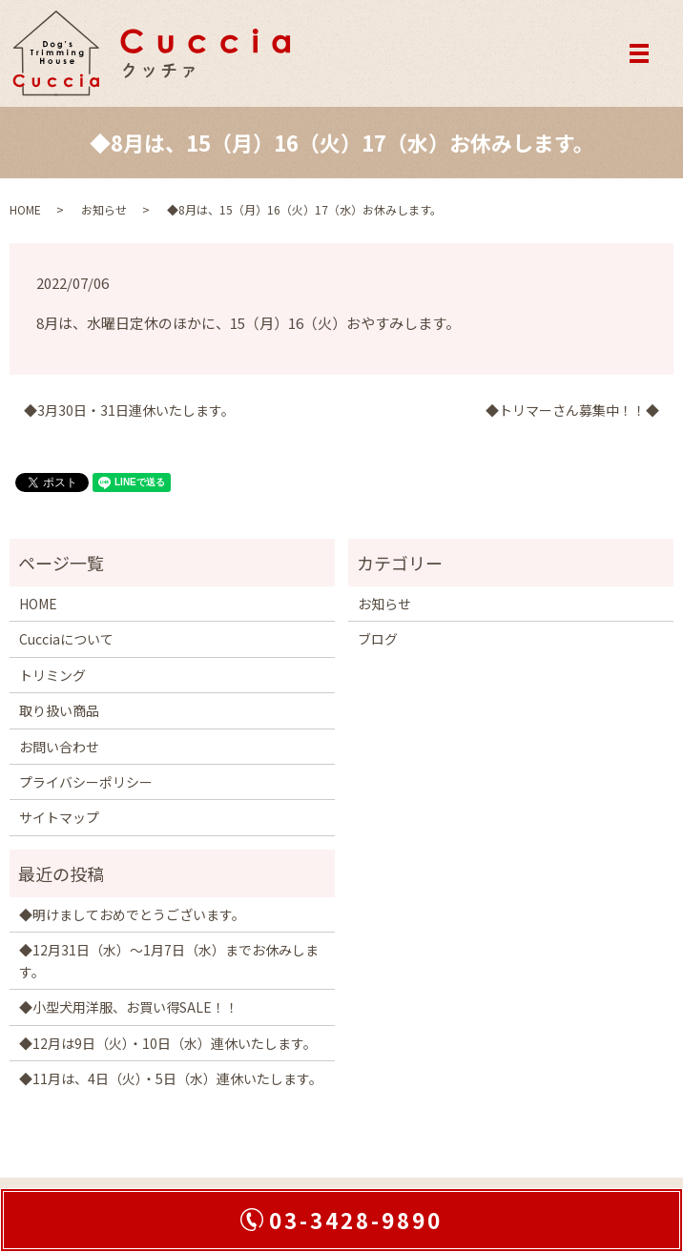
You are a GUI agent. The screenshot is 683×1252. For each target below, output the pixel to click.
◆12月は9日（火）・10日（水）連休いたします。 (168, 1043)
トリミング (52, 675)
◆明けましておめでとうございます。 (132, 914)
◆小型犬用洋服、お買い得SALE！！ (128, 1006)
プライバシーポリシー (86, 781)
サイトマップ (59, 817)
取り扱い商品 (59, 710)
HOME (25, 209)
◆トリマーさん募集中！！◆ (572, 410)
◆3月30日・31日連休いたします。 (129, 410)
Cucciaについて (66, 638)
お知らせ (104, 209)
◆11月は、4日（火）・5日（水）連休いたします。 (170, 1078)
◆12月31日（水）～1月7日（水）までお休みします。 (169, 960)
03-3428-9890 (356, 1219)
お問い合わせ (59, 746)
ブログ (378, 638)
